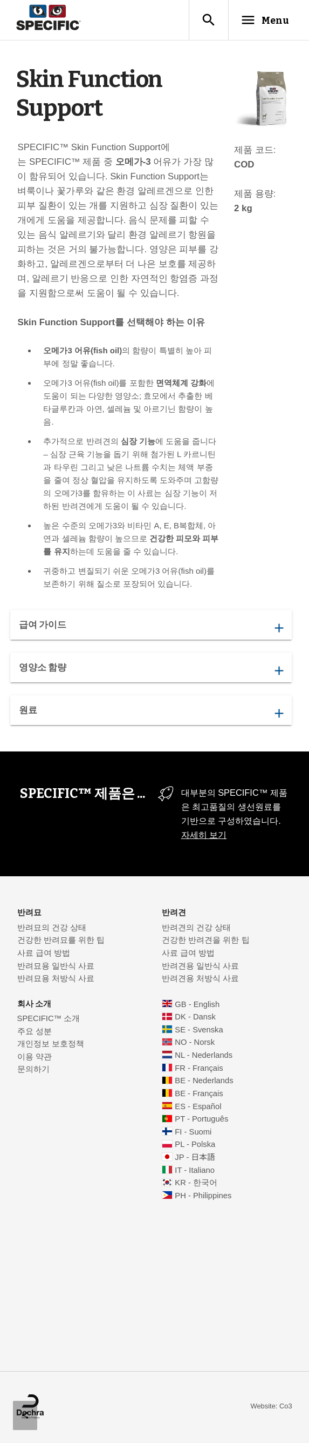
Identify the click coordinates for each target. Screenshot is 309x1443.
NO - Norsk (195, 1042)
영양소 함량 (151, 670)
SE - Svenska (199, 1030)
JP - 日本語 (195, 1157)
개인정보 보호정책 (50, 1044)
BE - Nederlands (204, 1081)
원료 (151, 713)
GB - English (197, 1005)
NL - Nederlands (203, 1055)
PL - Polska (195, 1144)
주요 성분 (34, 1032)
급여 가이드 (151, 628)
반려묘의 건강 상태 (51, 928)
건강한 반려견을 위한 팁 (205, 940)
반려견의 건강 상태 (196, 928)
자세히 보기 (204, 835)
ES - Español (198, 1107)
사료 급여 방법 (43, 953)
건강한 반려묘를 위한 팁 (61, 940)
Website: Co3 (271, 1406)
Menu (264, 20)
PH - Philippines (203, 1196)
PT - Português (201, 1119)
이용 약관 (34, 1057)
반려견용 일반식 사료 (200, 966)
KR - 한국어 (196, 1183)
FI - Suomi (193, 1132)
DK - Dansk (195, 1017)
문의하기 (33, 1069)
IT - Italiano (195, 1170)
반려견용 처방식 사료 (200, 979)
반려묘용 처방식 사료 (55, 979)
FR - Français (199, 1068)
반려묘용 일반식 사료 (55, 966)
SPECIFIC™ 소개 (48, 1019)
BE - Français (199, 1094)
